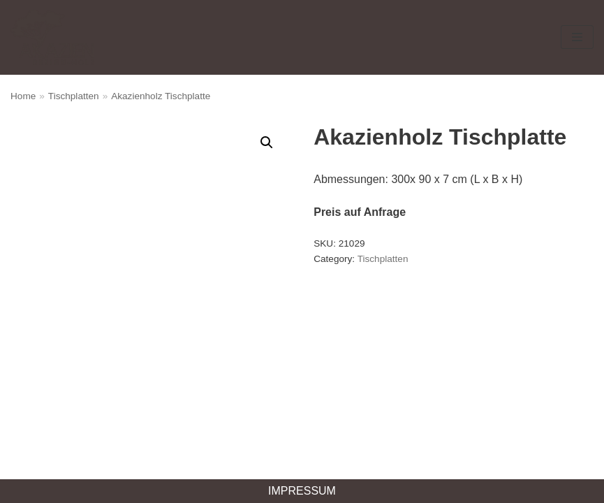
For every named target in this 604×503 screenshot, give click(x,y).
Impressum (302, 491)
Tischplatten (73, 96)
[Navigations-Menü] (577, 37)
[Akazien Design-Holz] (52, 37)
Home (23, 96)
